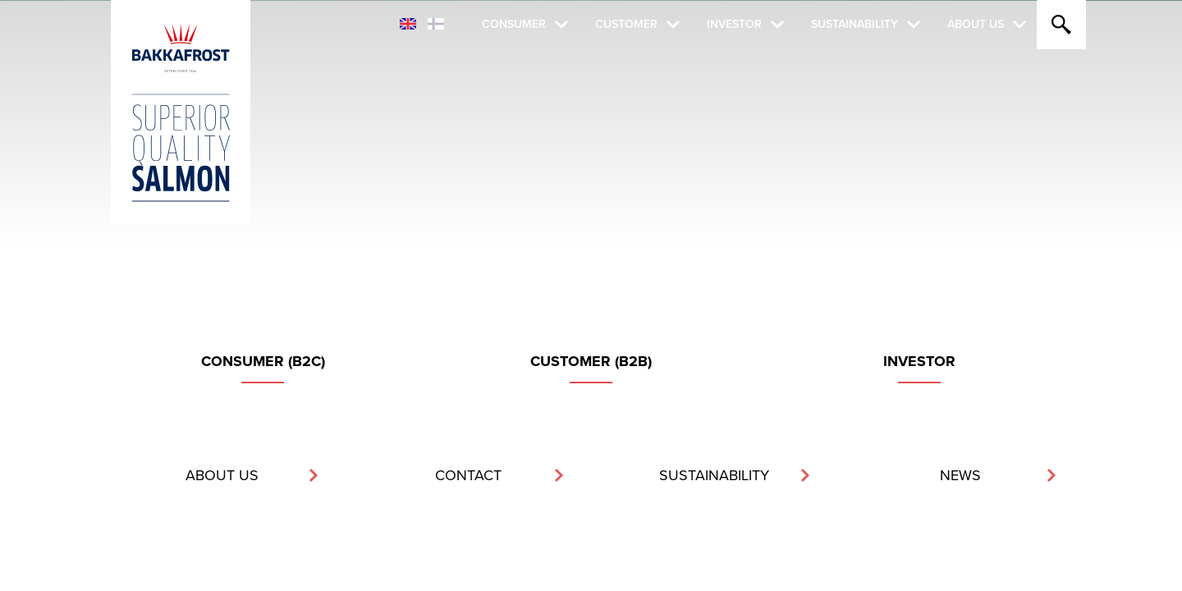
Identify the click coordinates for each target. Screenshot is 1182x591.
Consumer (514, 24)
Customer (626, 24)
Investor (734, 24)
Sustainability (854, 24)
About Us (975, 24)
